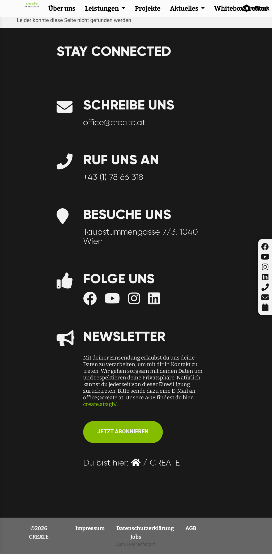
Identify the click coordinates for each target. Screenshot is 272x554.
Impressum (90, 528)
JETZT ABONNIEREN (122, 431)
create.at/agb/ (100, 404)
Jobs (135, 537)
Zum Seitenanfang (136, 544)
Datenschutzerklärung (145, 528)
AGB (190, 528)
